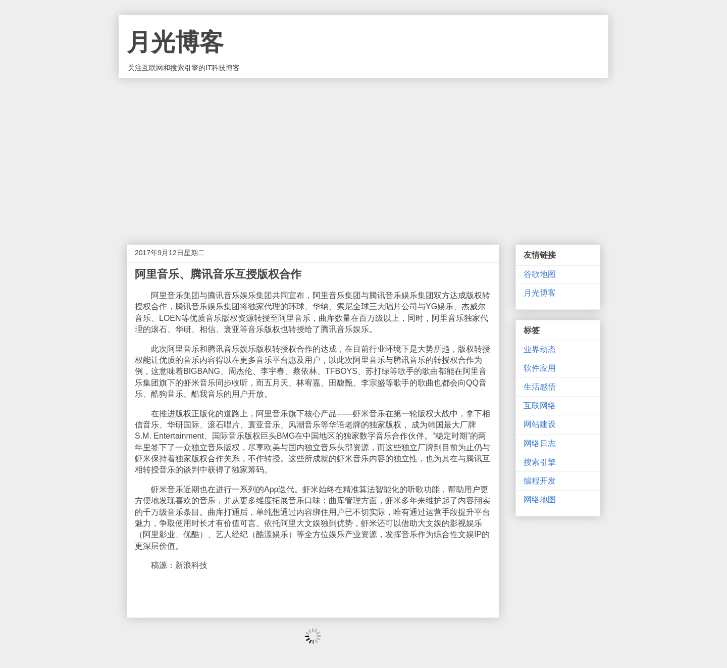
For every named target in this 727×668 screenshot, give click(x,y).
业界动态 (540, 349)
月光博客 (175, 42)
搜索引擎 (540, 462)
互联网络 (540, 405)
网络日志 (540, 443)
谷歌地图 (540, 274)
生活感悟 (540, 387)
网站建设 (540, 424)
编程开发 (540, 480)
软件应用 (540, 368)
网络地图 (540, 499)
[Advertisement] (363, 153)
